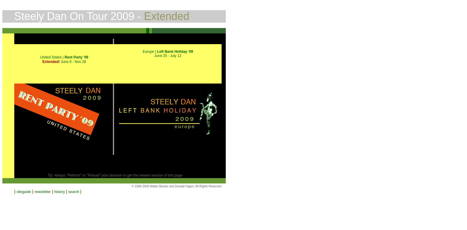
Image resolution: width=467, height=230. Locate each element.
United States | (64, 57)
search (74, 192)
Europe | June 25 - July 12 (168, 54)
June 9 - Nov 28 (73, 62)
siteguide (24, 192)
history (59, 192)
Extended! (52, 62)
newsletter (43, 192)
